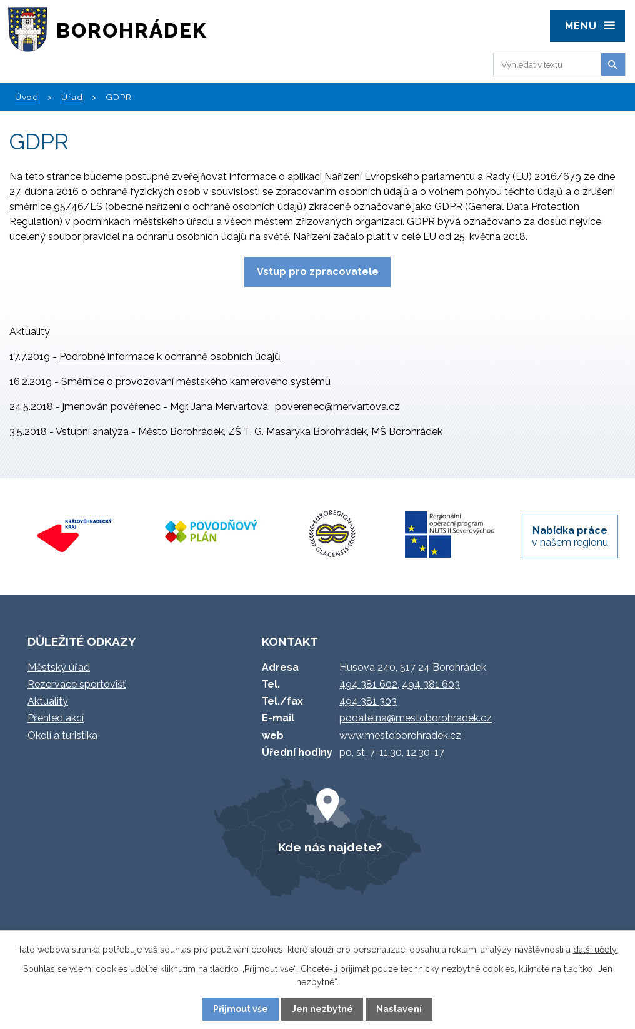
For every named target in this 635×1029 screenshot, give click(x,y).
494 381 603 (431, 684)
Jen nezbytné (322, 1009)
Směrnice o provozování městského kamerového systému (196, 382)
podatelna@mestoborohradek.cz (415, 718)
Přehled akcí (56, 718)
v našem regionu (570, 536)
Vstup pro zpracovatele (318, 272)
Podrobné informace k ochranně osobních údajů (170, 357)
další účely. (595, 950)
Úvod (27, 97)
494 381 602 (368, 684)
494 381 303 (368, 701)
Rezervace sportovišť (77, 684)
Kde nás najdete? (330, 847)
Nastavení (399, 1009)
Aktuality (48, 701)
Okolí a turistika (63, 735)
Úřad (72, 97)
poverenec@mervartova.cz (337, 407)
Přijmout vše (240, 1009)
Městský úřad (59, 667)
